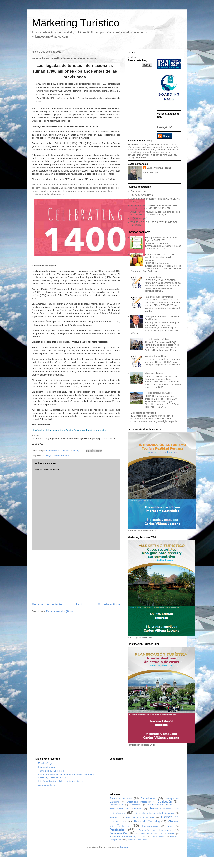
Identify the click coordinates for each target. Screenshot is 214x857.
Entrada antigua (109, 604)
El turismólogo (45, 763)
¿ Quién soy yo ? (138, 218)
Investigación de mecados (125, 808)
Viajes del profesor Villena (138, 839)
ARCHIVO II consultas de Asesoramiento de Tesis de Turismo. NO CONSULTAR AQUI (155, 213)
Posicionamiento (150, 826)
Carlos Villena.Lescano (159, 167)
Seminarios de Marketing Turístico (128, 836)
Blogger (124, 847)
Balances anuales (121, 798)
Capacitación (148, 798)
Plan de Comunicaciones (140, 817)
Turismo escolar (158, 837)
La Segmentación (153, 277)
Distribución (165, 801)
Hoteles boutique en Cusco (158, 393)
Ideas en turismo (46, 767)
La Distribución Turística (157, 339)
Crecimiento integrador (138, 801)
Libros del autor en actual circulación (155, 813)
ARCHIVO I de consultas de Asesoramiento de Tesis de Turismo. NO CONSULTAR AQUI (153, 206)
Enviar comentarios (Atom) (59, 611)
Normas (114, 817)
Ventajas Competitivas (156, 356)
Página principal (138, 191)
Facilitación (135, 805)
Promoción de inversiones (155, 830)
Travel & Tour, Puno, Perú (51, 771)
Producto (117, 830)
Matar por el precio (154, 373)
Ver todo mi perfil (151, 172)
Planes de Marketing (147, 821)
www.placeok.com (47, 785)
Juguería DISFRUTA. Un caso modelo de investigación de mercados (159, 257)
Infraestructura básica (160, 804)
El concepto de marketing (143, 412)
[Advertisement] (76, 576)
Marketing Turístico (75, 23)
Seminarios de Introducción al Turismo (154, 833)
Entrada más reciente (47, 604)
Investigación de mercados (55, 455)
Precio (170, 826)
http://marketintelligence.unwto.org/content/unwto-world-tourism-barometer (69, 430)
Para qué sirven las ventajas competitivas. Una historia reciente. (162, 298)
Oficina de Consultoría (141, 195)
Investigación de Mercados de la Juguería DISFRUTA (161, 239)
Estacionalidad (116, 805)
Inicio (79, 604)
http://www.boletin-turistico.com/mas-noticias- (60, 781)
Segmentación (118, 833)
